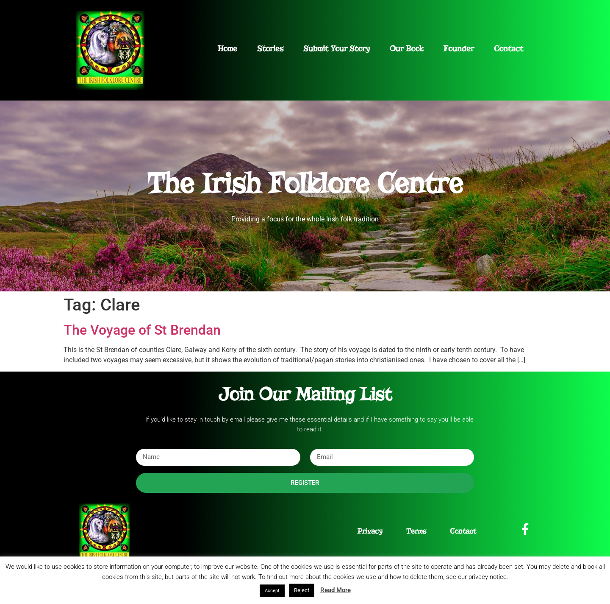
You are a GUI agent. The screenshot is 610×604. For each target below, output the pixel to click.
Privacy (370, 531)
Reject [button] (301, 590)
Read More (335, 590)
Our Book (407, 48)
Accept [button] (272, 590)
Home (227, 48)
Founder (459, 48)
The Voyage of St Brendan (142, 330)
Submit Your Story (336, 48)
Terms (416, 531)
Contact (508, 48)
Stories (270, 48)
